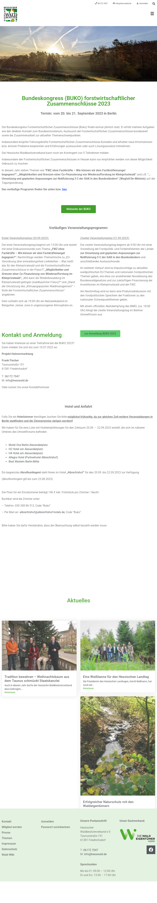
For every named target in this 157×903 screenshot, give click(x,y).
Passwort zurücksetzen (55, 827)
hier (64, 189)
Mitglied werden (12, 827)
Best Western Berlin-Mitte (24, 461)
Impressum (9, 843)
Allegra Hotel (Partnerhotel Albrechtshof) (33, 457)
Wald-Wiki (8, 854)
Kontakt (6, 821)
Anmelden (47, 821)
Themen (7, 838)
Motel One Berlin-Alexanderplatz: (28, 445)
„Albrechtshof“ (75, 472)
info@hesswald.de (17, 380)
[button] (152, 13)
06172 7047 (12, 376)
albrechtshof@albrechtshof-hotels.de (42, 512)
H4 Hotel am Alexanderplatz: (26, 453)
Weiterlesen (10, 891)
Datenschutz (9, 849)
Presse (6, 832)
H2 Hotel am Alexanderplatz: (26, 449)
